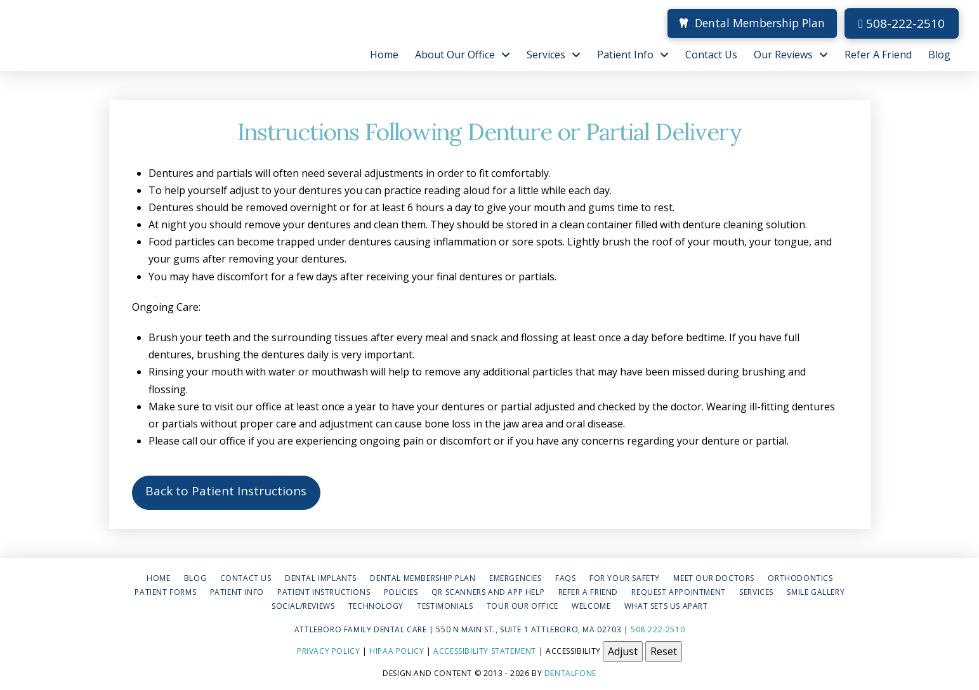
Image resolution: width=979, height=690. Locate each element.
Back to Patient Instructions (225, 491)
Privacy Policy (328, 651)
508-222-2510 (901, 23)
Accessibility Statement (484, 651)
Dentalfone (570, 673)
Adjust (623, 651)
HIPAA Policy (396, 651)
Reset (663, 651)
